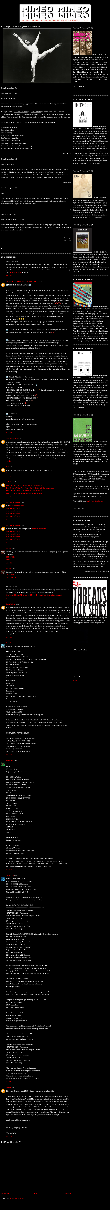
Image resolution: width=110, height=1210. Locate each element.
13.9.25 (9, 870)
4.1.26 (8, 1082)
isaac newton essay (14, 272)
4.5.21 (8, 461)
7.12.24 (9, 637)
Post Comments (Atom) (18, 1198)
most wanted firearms (16, 506)
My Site (8, 548)
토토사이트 (10, 557)
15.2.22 (9, 598)
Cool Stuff (9, 643)
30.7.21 (9, 476)
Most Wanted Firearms (13, 502)
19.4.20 (9, 433)
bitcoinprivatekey (12, 438)
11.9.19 (9, 276)
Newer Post (5, 1194)
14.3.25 (9, 755)
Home (36, 1194)
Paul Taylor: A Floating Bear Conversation (20, 26)
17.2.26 (9, 1136)
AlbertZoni (9, 760)
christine (9, 1087)
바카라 (8, 559)
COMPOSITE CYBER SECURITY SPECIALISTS (23, 281)
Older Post (67, 1194)
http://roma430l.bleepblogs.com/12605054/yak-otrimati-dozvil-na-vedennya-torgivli (34, 595)
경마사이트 (10, 575)
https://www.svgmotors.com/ (15, 473)
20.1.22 (9, 563)
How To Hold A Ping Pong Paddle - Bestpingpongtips (24, 493)
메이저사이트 (11, 577)
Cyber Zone (10, 875)
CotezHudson (10, 604)
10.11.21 (9, 519)
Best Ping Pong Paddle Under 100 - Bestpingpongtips (24, 485)
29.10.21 (9, 496)
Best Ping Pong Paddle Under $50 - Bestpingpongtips (24, 490)
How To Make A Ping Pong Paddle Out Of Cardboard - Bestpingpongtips (30, 488)
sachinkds (9, 482)
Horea (8, 467)
